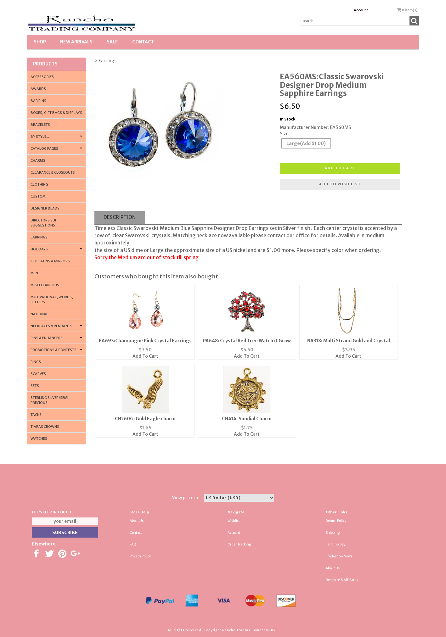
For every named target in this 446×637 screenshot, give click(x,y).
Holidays (39, 249)
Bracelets (40, 124)
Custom (38, 196)
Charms (38, 160)
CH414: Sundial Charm (247, 419)
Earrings (39, 237)
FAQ (133, 544)
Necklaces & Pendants (51, 326)
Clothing (39, 184)
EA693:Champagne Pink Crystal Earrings (145, 341)
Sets (35, 385)
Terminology (335, 544)
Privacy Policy (140, 556)
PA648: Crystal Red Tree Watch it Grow (247, 341)
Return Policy (336, 521)
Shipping (333, 533)
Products (45, 64)
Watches (39, 438)
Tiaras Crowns (45, 426)
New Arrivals (76, 42)
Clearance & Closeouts (53, 172)
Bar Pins (38, 100)
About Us (137, 521)
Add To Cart (145, 356)
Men (34, 273)
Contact (143, 42)
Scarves (38, 374)
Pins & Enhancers (47, 338)
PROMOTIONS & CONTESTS (53, 350)
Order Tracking (239, 544)
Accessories (42, 77)
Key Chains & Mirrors (50, 261)
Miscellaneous (45, 285)
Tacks (36, 414)
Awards (38, 89)
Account (361, 10)
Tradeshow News (339, 556)
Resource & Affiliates (342, 580)
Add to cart (340, 168)
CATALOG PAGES (44, 148)
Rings (36, 362)
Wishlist (234, 521)
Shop (40, 42)
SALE (112, 42)
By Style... (40, 136)
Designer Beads (45, 208)
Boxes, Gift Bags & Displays (56, 112)
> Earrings (105, 61)
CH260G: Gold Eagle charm (145, 419)
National (39, 314)
